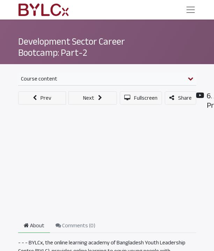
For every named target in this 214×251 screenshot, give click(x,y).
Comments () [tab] (75, 225)
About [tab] (34, 225)
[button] (42, 98)
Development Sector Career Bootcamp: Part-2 (71, 47)
